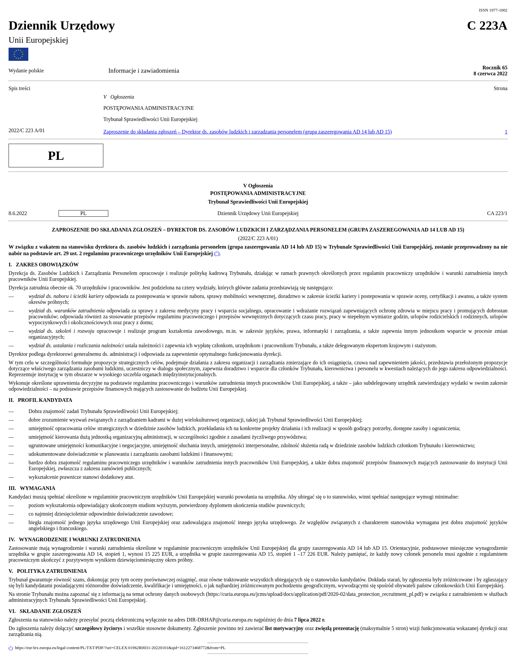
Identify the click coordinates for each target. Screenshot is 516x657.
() (216, 253)
